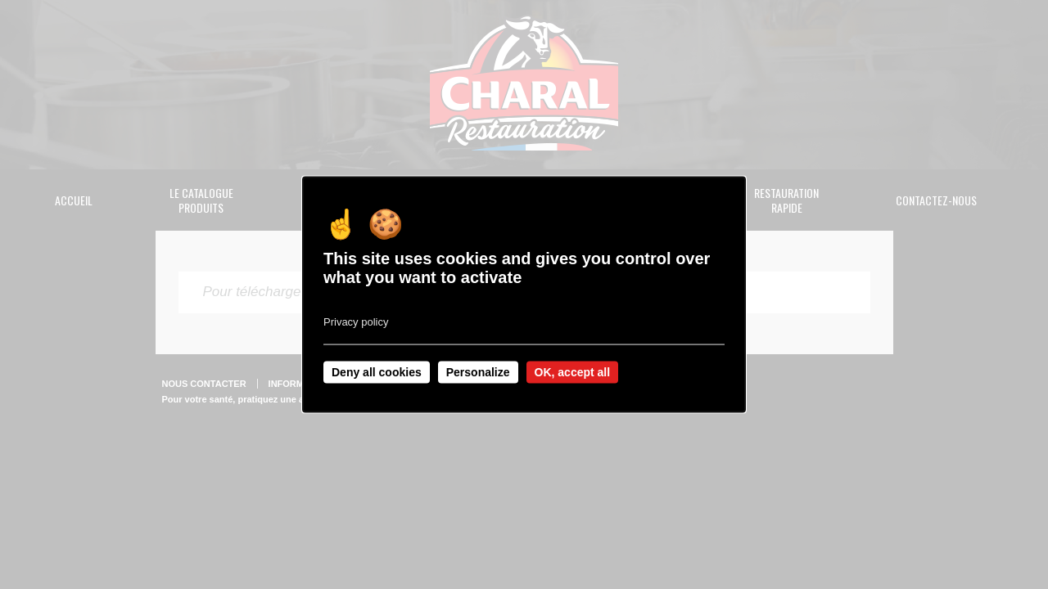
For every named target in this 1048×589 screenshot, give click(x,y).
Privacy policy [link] (355, 322)
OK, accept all (573, 372)
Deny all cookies (377, 372)
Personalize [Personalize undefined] (478, 372)
